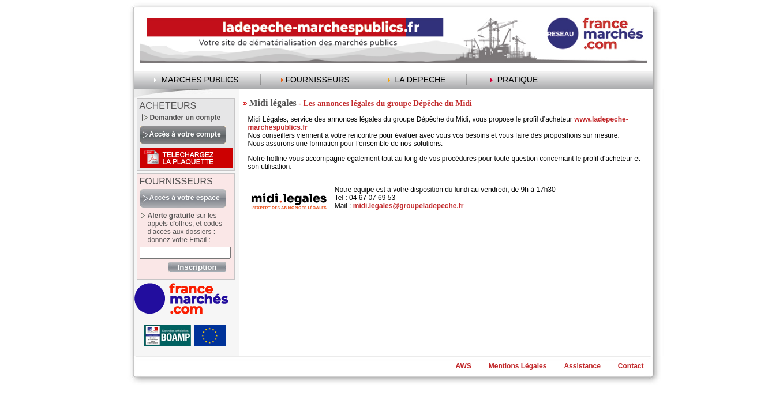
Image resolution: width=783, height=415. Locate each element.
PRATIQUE (517, 79)
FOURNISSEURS (317, 79)
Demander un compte (185, 118)
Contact (631, 366)
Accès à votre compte (185, 134)
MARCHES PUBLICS (200, 79)
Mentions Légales (518, 366)
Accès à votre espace (184, 198)
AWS (463, 366)
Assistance (582, 366)
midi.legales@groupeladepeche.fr (408, 206)
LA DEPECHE (420, 79)
